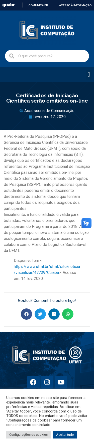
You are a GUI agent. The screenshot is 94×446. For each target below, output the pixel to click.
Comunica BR (38, 5)
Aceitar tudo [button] (65, 434)
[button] (89, 75)
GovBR (8, 5)
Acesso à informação (75, 5)
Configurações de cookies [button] (28, 434)
